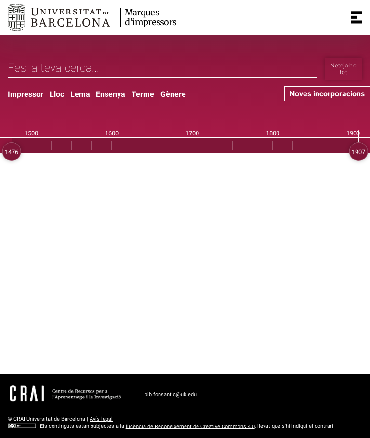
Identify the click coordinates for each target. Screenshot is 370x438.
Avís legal (101, 419)
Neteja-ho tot (343, 69)
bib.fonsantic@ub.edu (171, 394)
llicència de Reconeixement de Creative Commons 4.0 (190, 426)
